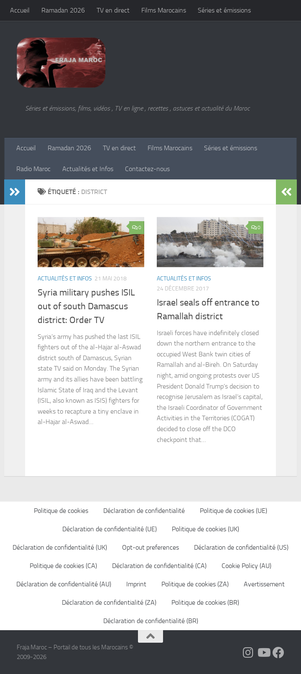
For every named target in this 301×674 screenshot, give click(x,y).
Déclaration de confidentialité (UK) (60, 547)
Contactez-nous (147, 169)
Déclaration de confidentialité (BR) (150, 621)
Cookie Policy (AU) (246, 566)
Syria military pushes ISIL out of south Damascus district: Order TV (86, 306)
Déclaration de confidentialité (144, 511)
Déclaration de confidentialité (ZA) (109, 602)
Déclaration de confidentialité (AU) (63, 584)
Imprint (136, 584)
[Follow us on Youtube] (263, 653)
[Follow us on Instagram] (248, 653)
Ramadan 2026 (63, 10)
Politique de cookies (61, 511)
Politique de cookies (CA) (63, 566)
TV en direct (113, 10)
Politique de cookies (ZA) (195, 584)
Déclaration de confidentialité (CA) (159, 566)
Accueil (20, 10)
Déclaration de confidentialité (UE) (109, 529)
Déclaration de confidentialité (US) (241, 547)
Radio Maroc (33, 169)
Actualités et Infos (87, 169)
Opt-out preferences (150, 547)
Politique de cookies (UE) (233, 511)
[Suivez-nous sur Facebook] (278, 653)
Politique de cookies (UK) (205, 529)
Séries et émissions (224, 10)
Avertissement (264, 584)
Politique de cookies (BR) (205, 602)
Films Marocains (163, 10)
